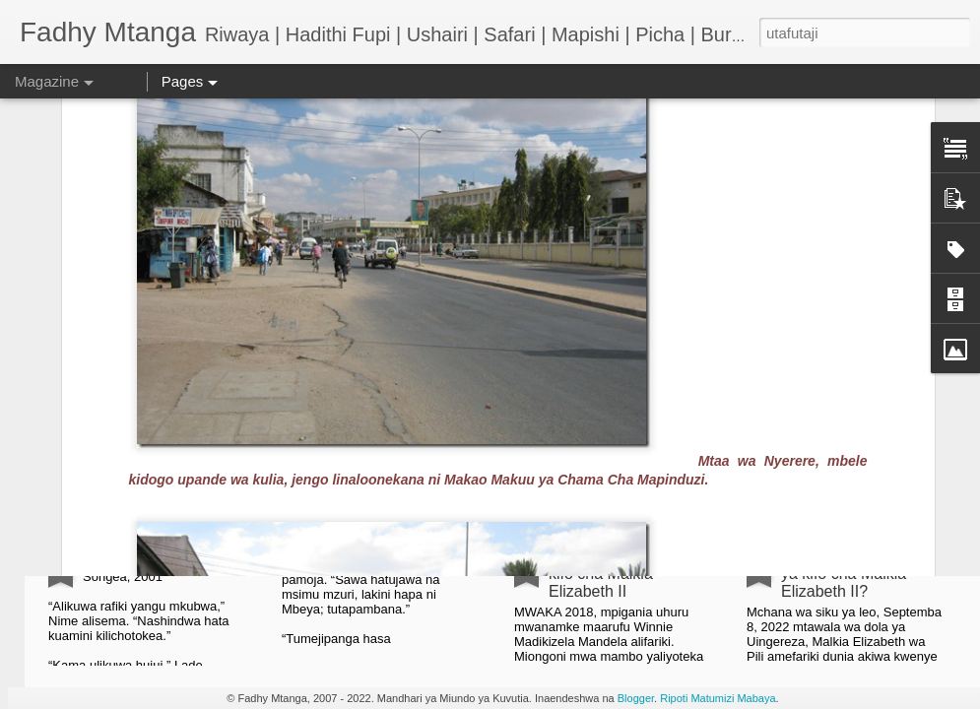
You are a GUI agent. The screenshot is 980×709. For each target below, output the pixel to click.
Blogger (636, 698)
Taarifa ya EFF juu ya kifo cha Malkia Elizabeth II (623, 574)
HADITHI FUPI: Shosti (160, 556)
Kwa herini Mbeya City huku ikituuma (394, 358)
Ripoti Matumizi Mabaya (717, 698)
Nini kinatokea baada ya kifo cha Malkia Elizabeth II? (854, 574)
